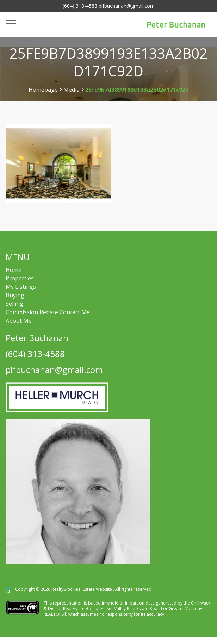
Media (71, 90)
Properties (20, 278)
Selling (14, 304)
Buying (15, 295)
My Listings (21, 287)
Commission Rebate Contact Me (48, 312)
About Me (19, 321)
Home (13, 270)
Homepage (43, 90)
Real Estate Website (93, 590)
